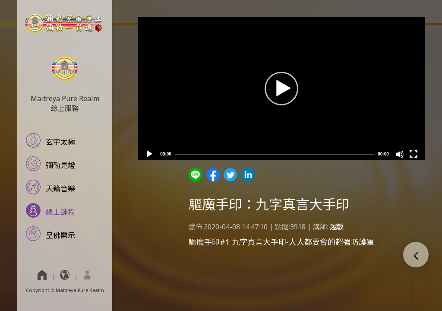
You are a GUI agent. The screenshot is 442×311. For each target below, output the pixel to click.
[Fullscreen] (413, 154)
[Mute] (399, 154)
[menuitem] (87, 275)
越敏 (337, 227)
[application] (281, 88)
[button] (281, 88)
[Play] (149, 154)
